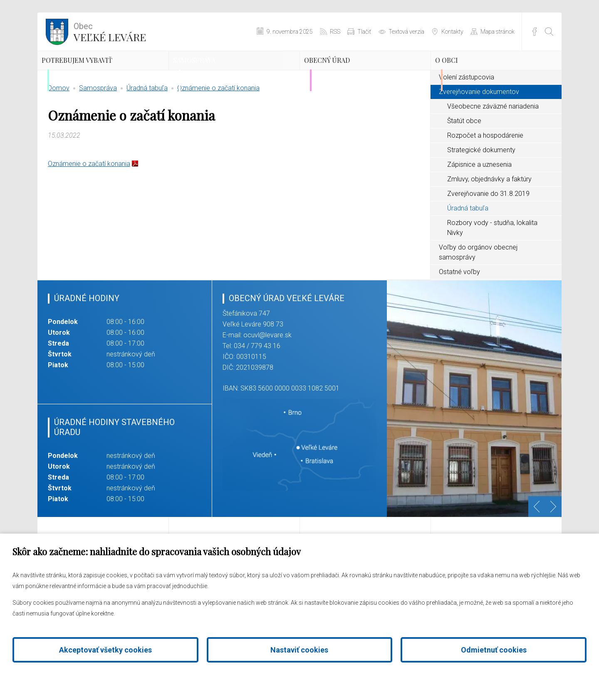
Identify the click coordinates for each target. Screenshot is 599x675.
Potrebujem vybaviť (86, 80)
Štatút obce (464, 159)
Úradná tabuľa (147, 127)
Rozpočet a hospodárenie (485, 174)
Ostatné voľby (459, 310)
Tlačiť (364, 31)
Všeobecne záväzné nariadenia (493, 145)
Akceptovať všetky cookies (105, 649)
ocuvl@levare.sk (267, 374)
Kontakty (452, 31)
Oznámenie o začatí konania (218, 127)
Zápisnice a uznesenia (479, 203)
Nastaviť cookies (299, 649)
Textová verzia (406, 31)
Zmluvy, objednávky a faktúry (489, 218)
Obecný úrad (351, 72)
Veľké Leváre (110, 31)
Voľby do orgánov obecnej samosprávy (478, 291)
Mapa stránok (497, 31)
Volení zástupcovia (466, 116)
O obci (465, 72)
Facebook (534, 31)
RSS (335, 31)
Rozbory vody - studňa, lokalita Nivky (492, 266)
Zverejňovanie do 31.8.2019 (488, 232)
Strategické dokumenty (481, 189)
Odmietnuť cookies (494, 649)
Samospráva (218, 72)
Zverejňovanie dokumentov (479, 130)
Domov (58, 127)
